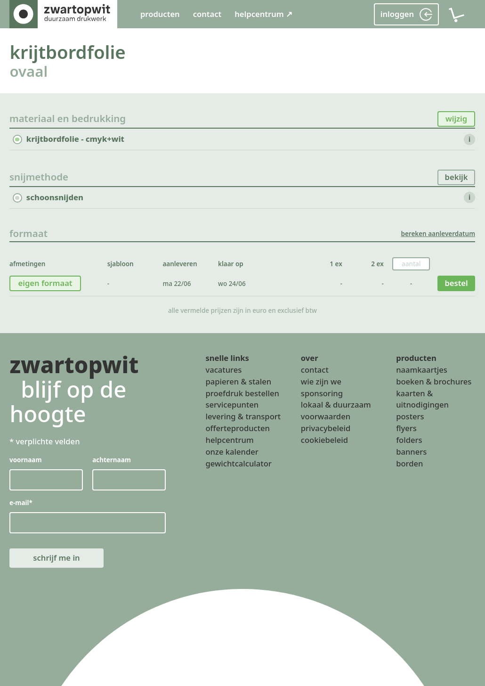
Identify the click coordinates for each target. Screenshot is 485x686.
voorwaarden (325, 416)
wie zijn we (321, 381)
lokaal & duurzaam (336, 404)
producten (160, 13)
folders (409, 439)
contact (207, 13)
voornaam (25, 459)
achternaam (112, 459)
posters (410, 416)
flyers (406, 428)
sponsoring (322, 392)
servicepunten (232, 404)
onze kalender (231, 451)
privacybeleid (325, 428)
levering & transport (243, 416)
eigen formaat (45, 283)
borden (409, 463)
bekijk (456, 177)
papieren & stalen (238, 381)
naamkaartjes (421, 369)
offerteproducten (237, 428)
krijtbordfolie (67, 52)
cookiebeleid (324, 439)
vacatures (223, 369)
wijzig (456, 118)
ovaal (28, 71)
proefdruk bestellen (242, 392)
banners (411, 451)
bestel (456, 283)
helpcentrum (229, 439)
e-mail (20, 502)
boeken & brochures (433, 381)
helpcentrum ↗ (263, 13)
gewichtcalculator (238, 463)
